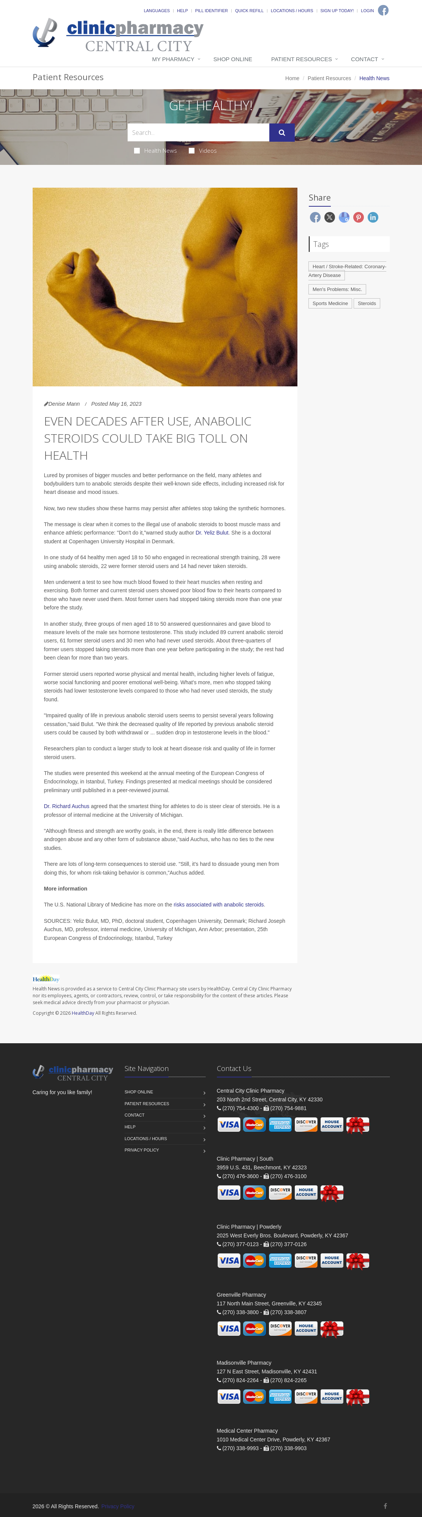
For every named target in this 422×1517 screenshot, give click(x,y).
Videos (203, 150)
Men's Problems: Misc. (337, 289)
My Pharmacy (173, 59)
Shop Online (232, 59)
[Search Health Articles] (198, 132)
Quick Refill (249, 10)
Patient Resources (301, 59)
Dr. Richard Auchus (67, 806)
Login (367, 10)
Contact (364, 59)
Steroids (367, 303)
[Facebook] (383, 10)
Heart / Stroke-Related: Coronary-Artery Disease (347, 271)
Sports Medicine (330, 303)
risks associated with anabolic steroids (219, 905)
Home (292, 78)
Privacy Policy (142, 1150)
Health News (155, 150)
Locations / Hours (292, 10)
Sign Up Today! (337, 10)
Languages (157, 10)
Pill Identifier (211, 10)
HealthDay (83, 1013)
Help (182, 10)
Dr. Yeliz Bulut (212, 533)
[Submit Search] (282, 132)
